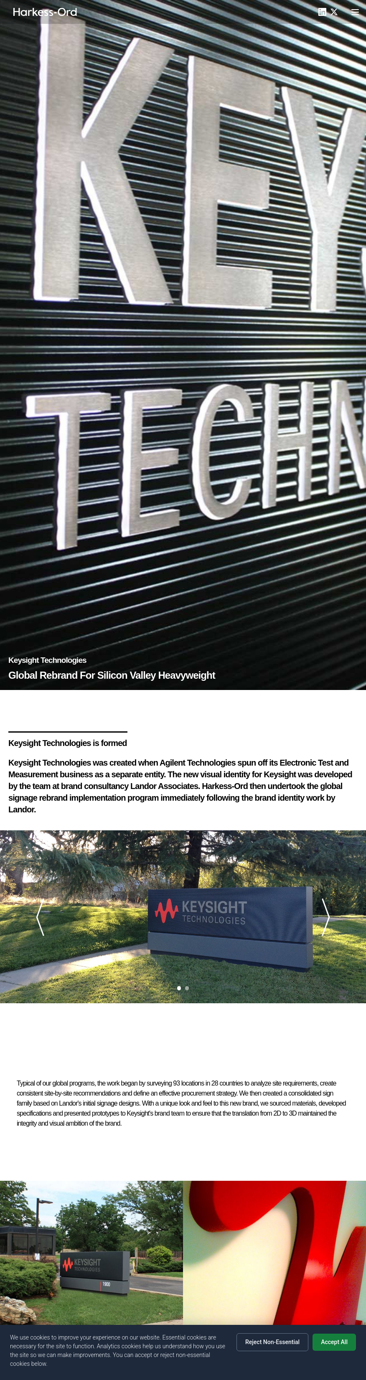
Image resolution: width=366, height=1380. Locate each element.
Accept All (334, 1342)
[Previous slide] (43, 917)
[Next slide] (322, 917)
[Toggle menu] (355, 12)
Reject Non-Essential (272, 1342)
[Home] (45, 12)
